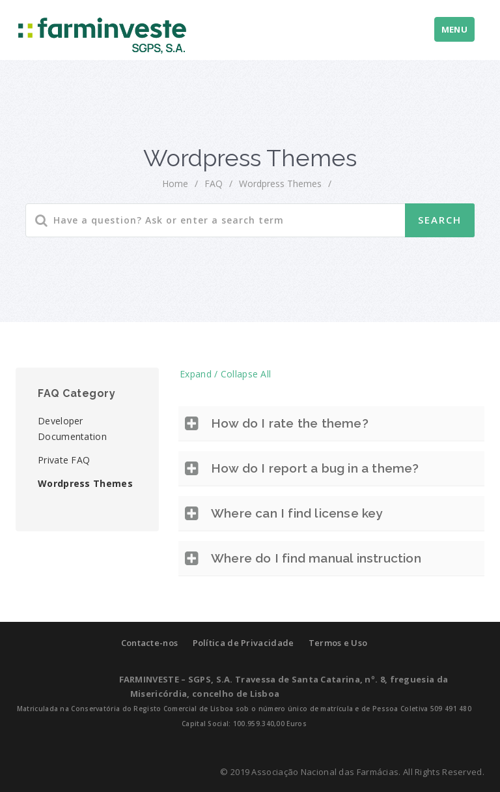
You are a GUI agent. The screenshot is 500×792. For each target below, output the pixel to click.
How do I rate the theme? (289, 423)
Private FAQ (64, 460)
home (175, 183)
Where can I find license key (297, 513)
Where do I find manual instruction (316, 558)
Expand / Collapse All (225, 374)
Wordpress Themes (85, 483)
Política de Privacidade (243, 643)
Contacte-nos (149, 643)
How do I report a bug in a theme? (315, 468)
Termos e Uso (338, 643)
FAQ (213, 183)
